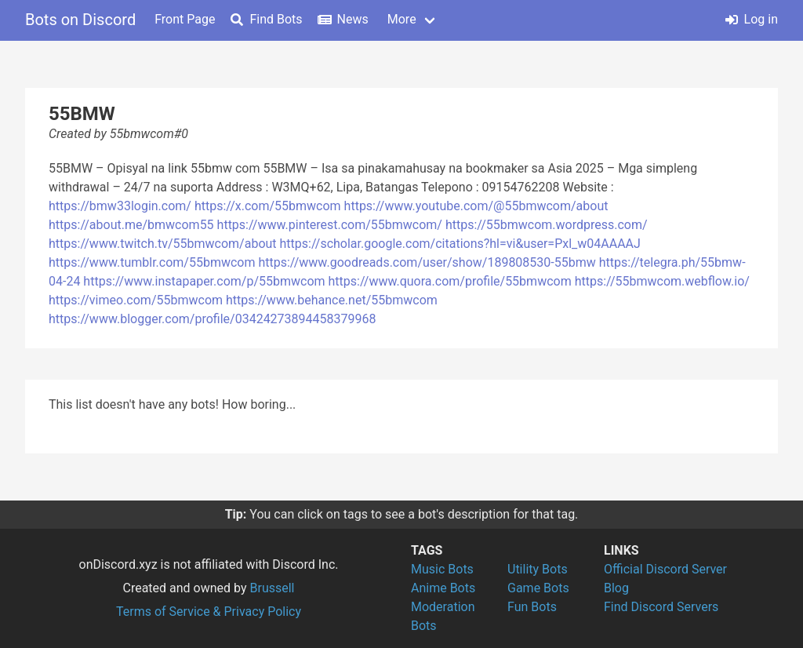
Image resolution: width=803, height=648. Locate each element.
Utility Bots (537, 569)
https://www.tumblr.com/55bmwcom (152, 262)
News (343, 19)
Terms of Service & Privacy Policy (208, 611)
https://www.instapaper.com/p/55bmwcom (204, 281)
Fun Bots (532, 606)
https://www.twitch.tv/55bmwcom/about (163, 243)
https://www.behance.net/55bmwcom (332, 300)
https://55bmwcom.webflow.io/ (662, 281)
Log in (751, 19)
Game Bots (538, 588)
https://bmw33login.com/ (120, 205)
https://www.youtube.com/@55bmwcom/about (476, 205)
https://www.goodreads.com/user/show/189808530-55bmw (426, 262)
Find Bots (266, 19)
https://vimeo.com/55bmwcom (136, 300)
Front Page (184, 19)
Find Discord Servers (661, 606)
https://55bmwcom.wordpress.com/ (546, 224)
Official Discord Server (665, 569)
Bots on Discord (80, 19)
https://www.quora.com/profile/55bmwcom (450, 281)
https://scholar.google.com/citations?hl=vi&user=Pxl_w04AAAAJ (460, 243)
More (401, 19)
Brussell (272, 588)
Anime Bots (443, 588)
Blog (616, 588)
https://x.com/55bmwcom (267, 205)
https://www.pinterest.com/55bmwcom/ (329, 224)
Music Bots (442, 569)
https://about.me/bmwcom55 (131, 224)
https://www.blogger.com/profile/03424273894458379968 (212, 318)
